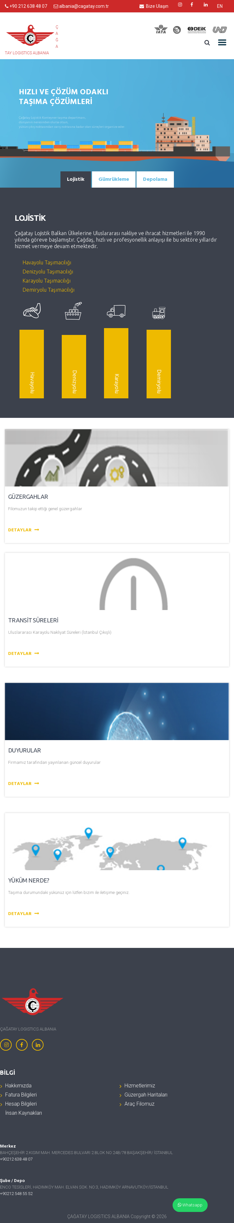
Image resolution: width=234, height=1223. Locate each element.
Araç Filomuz (139, 1104)
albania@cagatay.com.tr (81, 6)
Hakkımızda (18, 1086)
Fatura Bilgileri (21, 1095)
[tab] (75, 179)
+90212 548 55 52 (16, 1193)
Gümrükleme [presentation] (113, 179)
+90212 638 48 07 (16, 1159)
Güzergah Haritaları (145, 1095)
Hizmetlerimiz (139, 1086)
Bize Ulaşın (153, 6)
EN (220, 6)
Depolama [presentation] (155, 179)
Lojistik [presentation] (75, 179)
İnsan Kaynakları (23, 1113)
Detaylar (24, 530)
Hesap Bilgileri (21, 1104)
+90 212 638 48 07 (26, 6)
